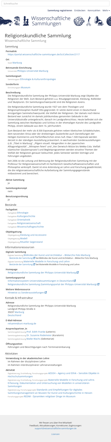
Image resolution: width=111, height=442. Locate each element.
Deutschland (14, 315)
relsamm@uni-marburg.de (22, 323)
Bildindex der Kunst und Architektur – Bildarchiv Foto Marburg (57, 255)
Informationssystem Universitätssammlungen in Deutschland (42, 280)
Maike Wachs (33, 338)
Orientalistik (23, 219)
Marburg (17, 62)
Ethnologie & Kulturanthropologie (38, 79)
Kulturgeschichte (26, 216)
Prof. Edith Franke (35, 331)
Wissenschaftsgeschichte (30, 226)
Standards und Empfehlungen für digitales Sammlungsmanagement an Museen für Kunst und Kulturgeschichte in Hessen (50, 391)
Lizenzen (55, 434)
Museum (25, 87)
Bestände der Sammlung (22, 258)
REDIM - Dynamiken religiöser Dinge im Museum (49, 396)
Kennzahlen (94, 10)
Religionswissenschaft (29, 223)
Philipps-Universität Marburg (32, 70)
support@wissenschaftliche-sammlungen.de (55, 428)
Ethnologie (22, 212)
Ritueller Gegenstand (31, 241)
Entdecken (79, 10)
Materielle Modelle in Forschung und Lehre (47, 261)
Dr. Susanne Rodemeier (39, 335)
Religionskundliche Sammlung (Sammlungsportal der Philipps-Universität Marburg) (53, 284)
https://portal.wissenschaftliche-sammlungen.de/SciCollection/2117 (44, 54)
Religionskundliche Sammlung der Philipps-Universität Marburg (43, 272)
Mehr (106, 10)
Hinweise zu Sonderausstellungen (27, 292)
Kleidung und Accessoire (33, 234)
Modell (23, 238)
